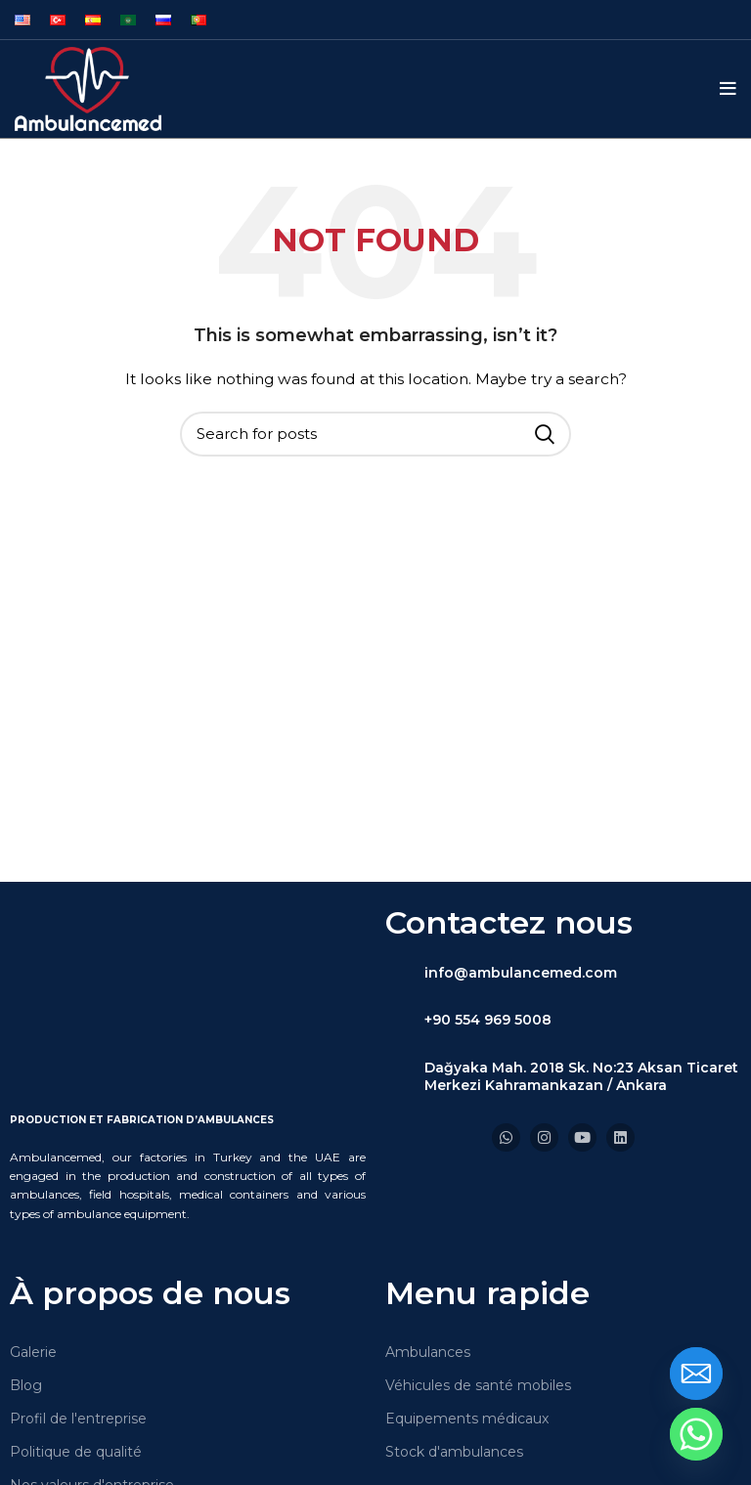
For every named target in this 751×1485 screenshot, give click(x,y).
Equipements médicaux (467, 1347)
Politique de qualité (76, 1380)
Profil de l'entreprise (78, 1347)
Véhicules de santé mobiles (478, 1314)
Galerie (33, 1280)
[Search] (375, 434)
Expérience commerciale (95, 1448)
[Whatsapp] (696, 1434)
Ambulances (427, 1280)
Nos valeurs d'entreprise (92, 1414)
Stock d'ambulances (454, 1380)
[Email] (696, 1373)
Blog (26, 1314)
